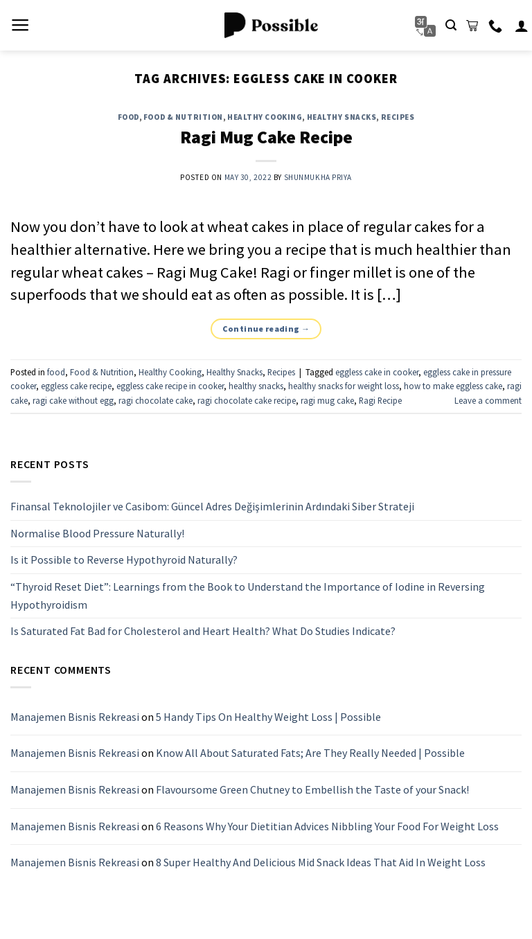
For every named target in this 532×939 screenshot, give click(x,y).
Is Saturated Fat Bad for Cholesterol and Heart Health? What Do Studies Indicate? (203, 631)
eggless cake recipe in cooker (170, 385)
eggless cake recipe (76, 385)
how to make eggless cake (453, 385)
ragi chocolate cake (155, 400)
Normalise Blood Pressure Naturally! (97, 533)
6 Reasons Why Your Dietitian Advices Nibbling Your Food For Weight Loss (327, 825)
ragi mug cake (327, 400)
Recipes (398, 117)
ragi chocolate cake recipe (246, 400)
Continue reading (266, 328)
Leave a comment (488, 400)
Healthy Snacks (342, 117)
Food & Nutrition (183, 117)
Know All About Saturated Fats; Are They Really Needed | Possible (310, 753)
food (128, 117)
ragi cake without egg (73, 400)
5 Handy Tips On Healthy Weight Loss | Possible (268, 717)
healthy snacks (256, 385)
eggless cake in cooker (376, 371)
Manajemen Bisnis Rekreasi (74, 717)
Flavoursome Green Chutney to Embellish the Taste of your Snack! (312, 789)
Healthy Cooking (264, 117)
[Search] (450, 25)
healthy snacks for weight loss (343, 385)
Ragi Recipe (380, 400)
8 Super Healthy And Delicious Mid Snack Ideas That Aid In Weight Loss (321, 862)
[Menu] (20, 25)
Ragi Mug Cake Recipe (266, 137)
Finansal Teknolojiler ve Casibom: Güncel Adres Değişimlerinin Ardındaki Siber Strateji (212, 506)
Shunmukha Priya (318, 177)
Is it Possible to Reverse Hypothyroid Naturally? (124, 559)
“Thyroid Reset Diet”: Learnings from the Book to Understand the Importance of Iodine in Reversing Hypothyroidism (247, 595)
